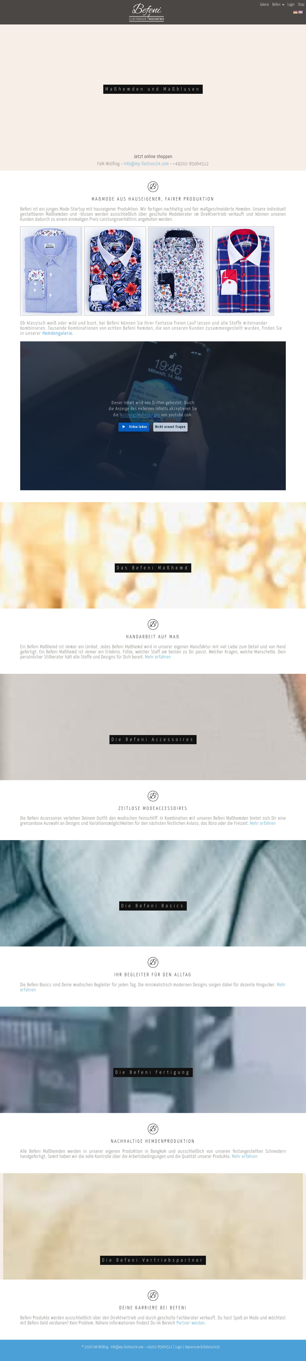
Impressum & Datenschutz (202, 1347)
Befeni (278, 5)
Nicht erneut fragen (170, 427)
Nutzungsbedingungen (140, 415)
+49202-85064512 (191, 163)
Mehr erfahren (158, 657)
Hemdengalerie (57, 333)
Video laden (138, 427)
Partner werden (191, 1323)
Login (291, 5)
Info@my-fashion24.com (146, 163)
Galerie (264, 5)
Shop (301, 5)
